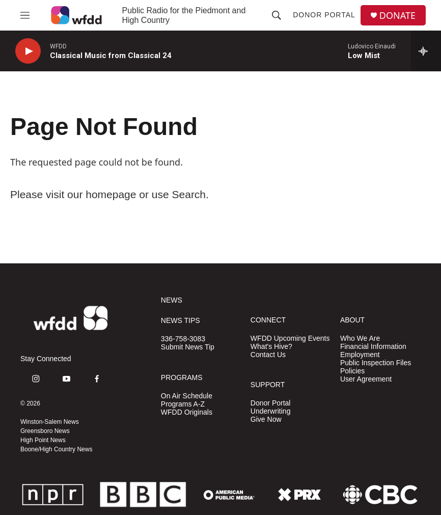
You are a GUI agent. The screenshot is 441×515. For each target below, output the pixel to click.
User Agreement (366, 379)
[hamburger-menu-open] (25, 15)
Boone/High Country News (56, 449)
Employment (360, 355)
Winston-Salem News (49, 421)
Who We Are (360, 338)
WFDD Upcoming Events (290, 338)
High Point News (43, 440)
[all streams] (426, 51)
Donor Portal (324, 15)
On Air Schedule (186, 396)
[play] (28, 51)
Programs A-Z (183, 404)
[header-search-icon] (276, 15)
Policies (352, 371)
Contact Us (268, 355)
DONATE (397, 15)
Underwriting (271, 411)
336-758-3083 (183, 339)
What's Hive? (271, 346)
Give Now (266, 419)
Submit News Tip (187, 347)
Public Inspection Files (375, 363)
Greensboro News (45, 431)
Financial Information (373, 346)
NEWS (171, 300)
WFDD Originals (186, 412)
